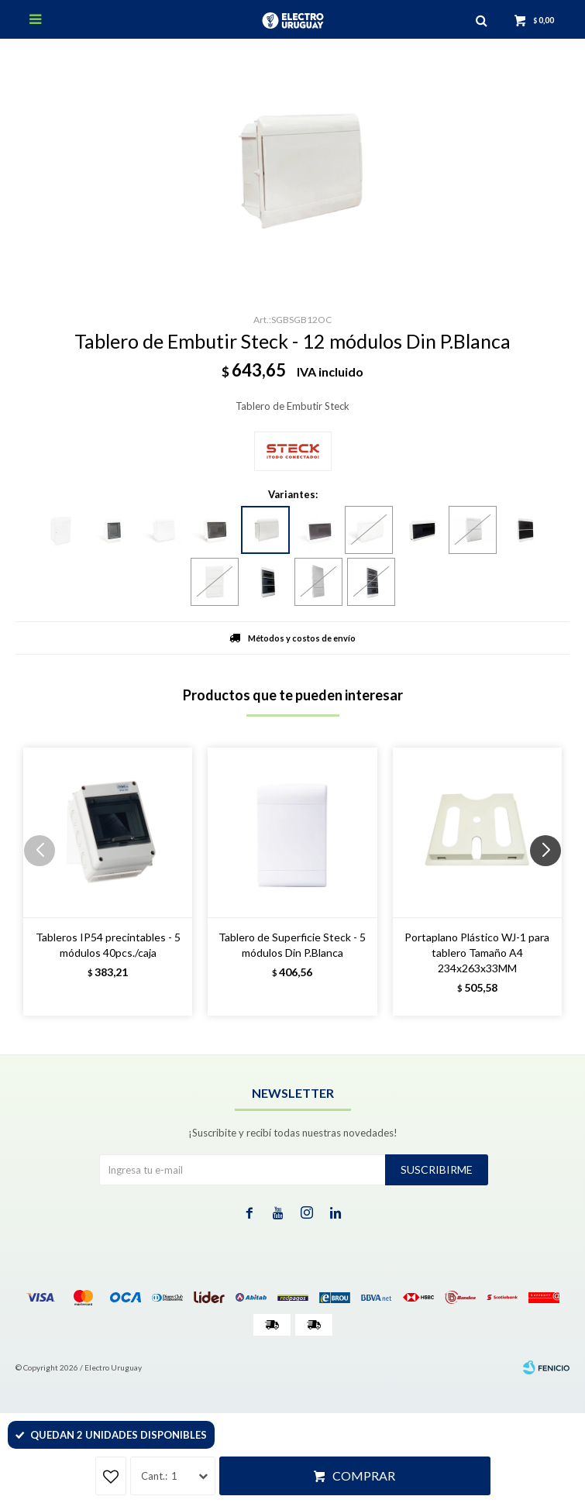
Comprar (363, 1475)
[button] (551, 882)
